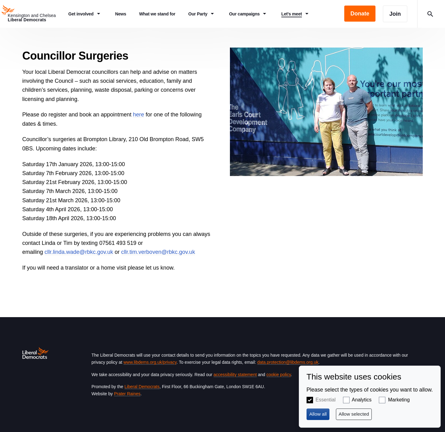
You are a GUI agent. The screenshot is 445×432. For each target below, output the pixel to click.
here (138, 114)
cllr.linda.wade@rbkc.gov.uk (78, 252)
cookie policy (278, 374)
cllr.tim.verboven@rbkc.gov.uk (158, 252)
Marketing (399, 399)
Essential (326, 399)
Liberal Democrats (142, 386)
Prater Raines (127, 393)
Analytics (361, 399)
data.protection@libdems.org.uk (287, 362)
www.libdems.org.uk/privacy (149, 362)
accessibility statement (235, 374)
